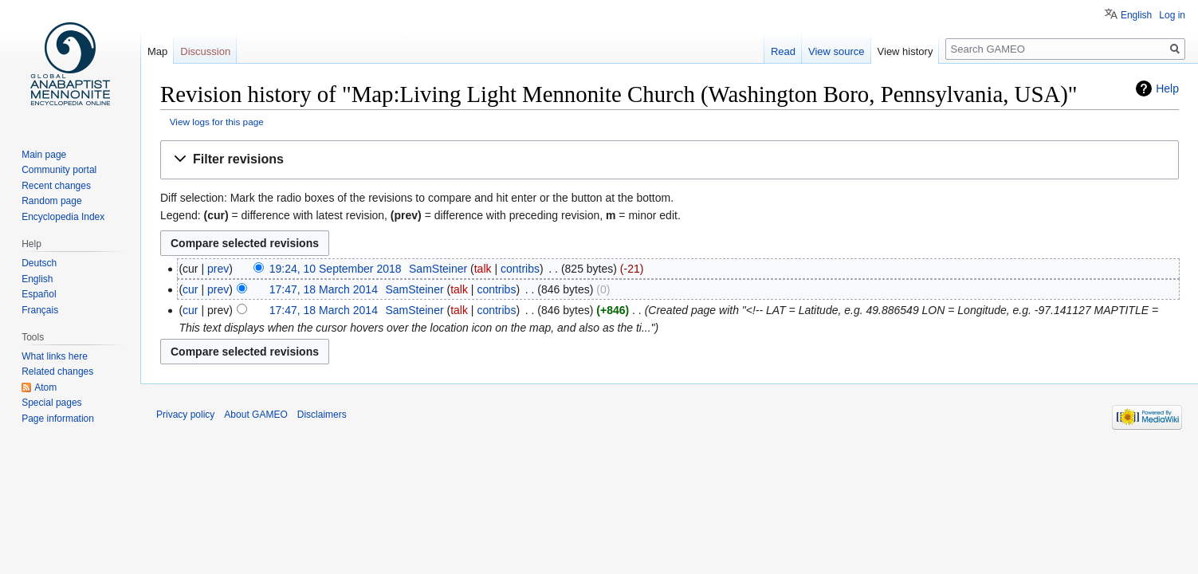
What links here (55, 356)
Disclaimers (322, 414)
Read (783, 51)
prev (218, 268)
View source (836, 51)
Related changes (57, 371)
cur (190, 289)
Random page (51, 200)
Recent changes (56, 185)
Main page (44, 154)
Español (39, 294)
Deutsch (39, 263)
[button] (669, 159)
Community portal (59, 169)
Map (157, 51)
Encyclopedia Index (63, 216)
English (1136, 15)
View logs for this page (217, 121)
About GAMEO (255, 414)
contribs (520, 268)
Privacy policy (185, 414)
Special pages (51, 402)
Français (40, 310)
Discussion (205, 51)
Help (1167, 88)
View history (905, 51)
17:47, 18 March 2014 (323, 289)
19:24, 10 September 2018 (335, 268)
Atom (45, 387)
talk (483, 268)
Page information (58, 418)
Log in (1172, 15)
